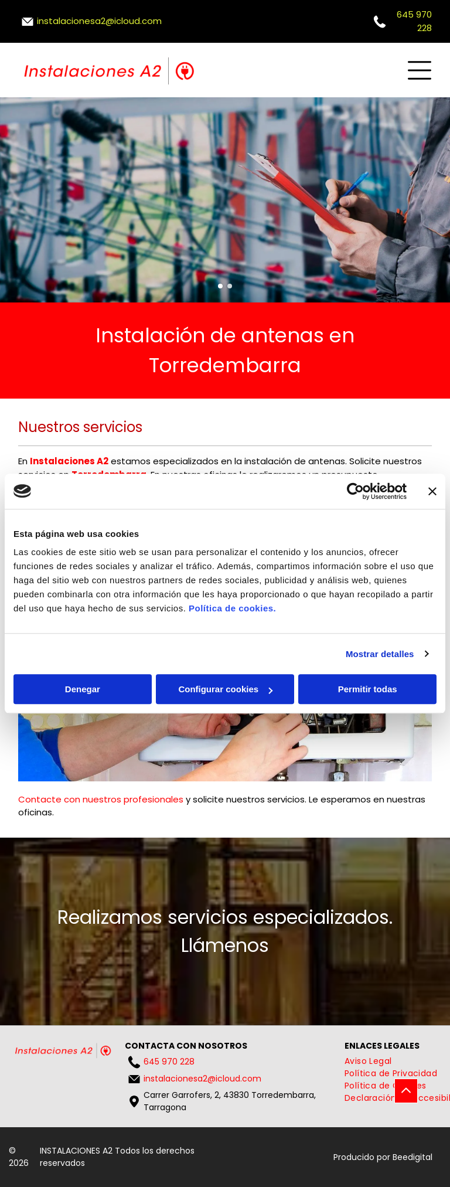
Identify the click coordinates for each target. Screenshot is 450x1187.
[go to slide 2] (229, 286)
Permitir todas (367, 689)
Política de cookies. (232, 608)
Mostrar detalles (380, 654)
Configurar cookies (225, 689)
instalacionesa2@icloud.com (99, 21)
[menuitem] (368, 1061)
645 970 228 (169, 1061)
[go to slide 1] (220, 286)
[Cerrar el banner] (432, 491)
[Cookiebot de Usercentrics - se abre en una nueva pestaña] (355, 491)
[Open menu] (419, 70)
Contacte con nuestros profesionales (100, 799)
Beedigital (412, 1157)
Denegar (82, 689)
